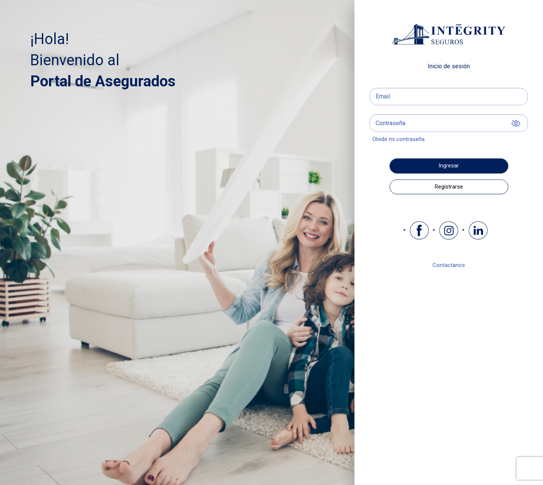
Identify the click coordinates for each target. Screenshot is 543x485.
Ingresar (449, 165)
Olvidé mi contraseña (399, 139)
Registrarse (449, 186)
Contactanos (449, 265)
